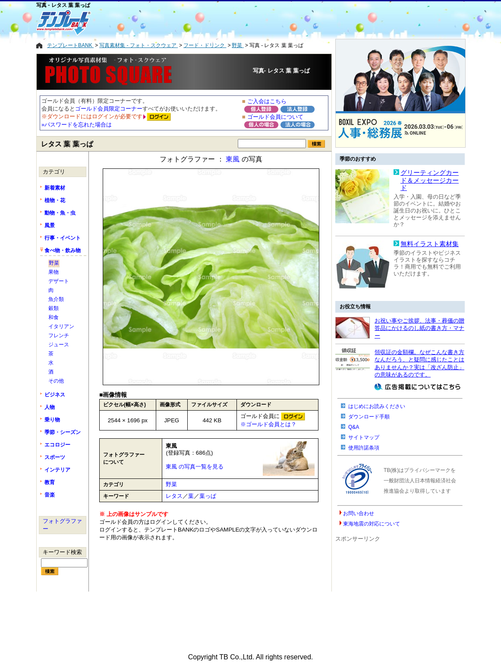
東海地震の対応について (371, 524)
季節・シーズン (62, 432)
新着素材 (54, 188)
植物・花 (54, 200)
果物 (53, 272)
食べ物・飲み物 (62, 250)
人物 (49, 407)
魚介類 (56, 299)
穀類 (53, 308)
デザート (58, 281)
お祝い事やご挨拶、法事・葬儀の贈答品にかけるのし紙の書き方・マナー (419, 328)
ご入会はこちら (267, 101)
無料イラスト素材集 (429, 244)
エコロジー (57, 445)
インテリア (57, 470)
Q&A (353, 427)
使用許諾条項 (363, 448)
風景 (49, 225)
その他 (56, 381)
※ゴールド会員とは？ (268, 424)
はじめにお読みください (376, 406)
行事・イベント (62, 238)
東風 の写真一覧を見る (195, 466)
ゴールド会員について (275, 117)
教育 (49, 482)
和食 (53, 317)
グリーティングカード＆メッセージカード (429, 180)
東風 (232, 159)
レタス (174, 496)
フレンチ (58, 335)
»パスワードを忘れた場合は (76, 124)
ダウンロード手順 (369, 417)
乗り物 (52, 420)
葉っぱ (207, 496)
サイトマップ (363, 437)
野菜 (171, 484)
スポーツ (54, 457)
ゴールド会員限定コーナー (108, 108)
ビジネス (54, 395)
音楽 (49, 495)
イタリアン (61, 326)
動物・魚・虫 (60, 213)
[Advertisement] (215, 22)
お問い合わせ (358, 513)
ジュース (58, 345)
